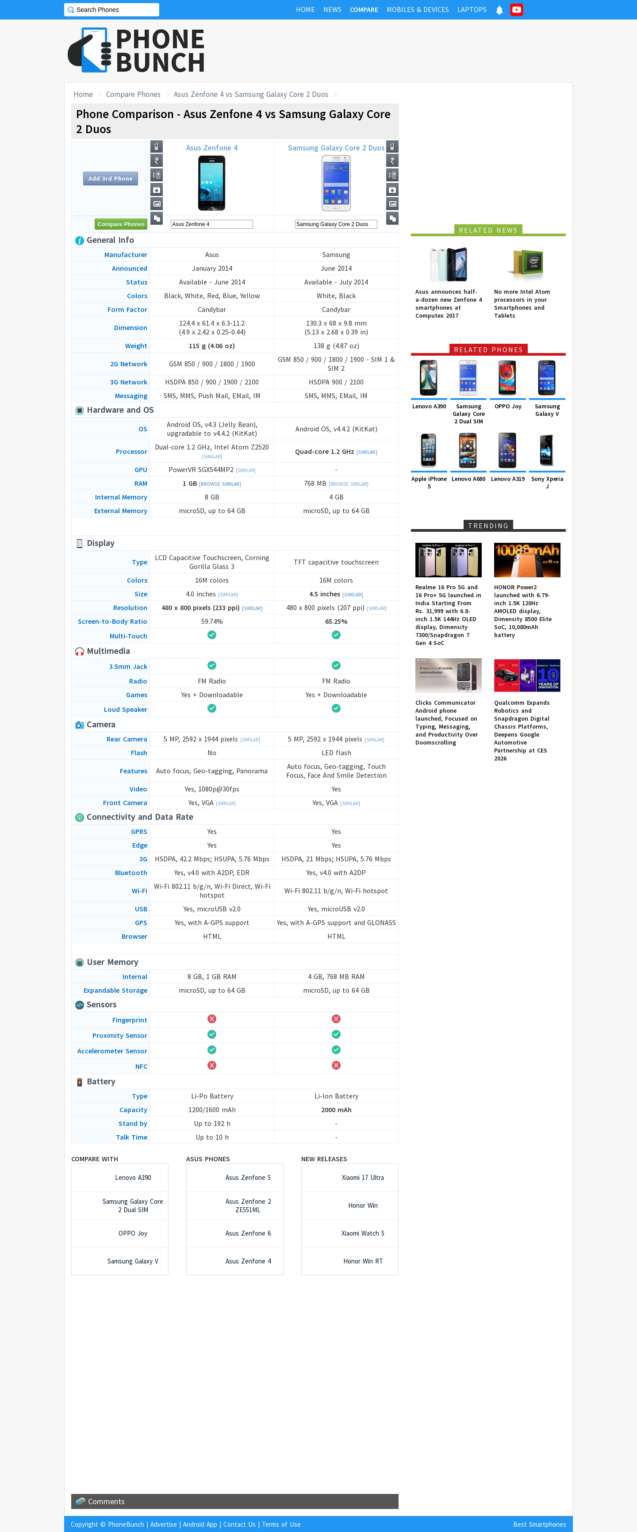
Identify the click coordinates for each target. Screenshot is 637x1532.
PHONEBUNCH (160, 50)
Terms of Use (281, 1524)
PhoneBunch (126, 1524)
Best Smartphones (539, 1524)
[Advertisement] (412, 51)
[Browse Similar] (220, 484)
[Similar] (212, 456)
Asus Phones (208, 1158)
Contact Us (239, 1524)
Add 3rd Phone (110, 178)
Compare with (94, 1158)
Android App (200, 1524)
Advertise (163, 1524)
